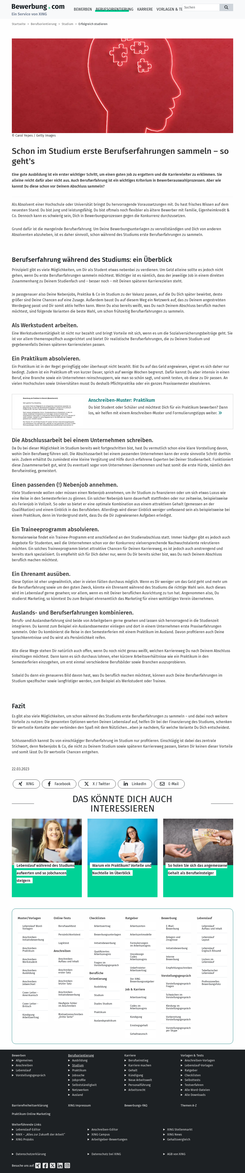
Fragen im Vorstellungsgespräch (106, 964)
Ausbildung (100, 987)
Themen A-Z (189, 1105)
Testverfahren (194, 1085)
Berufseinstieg (138, 1060)
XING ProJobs (25, 1139)
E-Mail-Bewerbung (172, 927)
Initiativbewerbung (105, 943)
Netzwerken (80, 1090)
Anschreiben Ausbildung (29, 971)
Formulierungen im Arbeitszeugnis (140, 944)
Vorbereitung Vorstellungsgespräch (178, 1018)
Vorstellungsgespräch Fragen (178, 985)
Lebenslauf (23, 1070)
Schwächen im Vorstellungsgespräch (178, 996)
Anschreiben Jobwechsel (29, 983)
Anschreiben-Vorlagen (200, 1060)
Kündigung (136, 1017)
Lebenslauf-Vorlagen (199, 1065)
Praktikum (100, 1012)
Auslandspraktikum (105, 1020)
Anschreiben (24, 1065)
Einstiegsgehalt (139, 1025)
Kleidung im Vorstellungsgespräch (178, 1007)
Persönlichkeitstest (69, 934)
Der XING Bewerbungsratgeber (142, 980)
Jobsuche (78, 1075)
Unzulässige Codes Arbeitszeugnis (138, 956)
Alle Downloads (195, 1095)
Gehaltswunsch (138, 1034)
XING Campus (101, 1134)
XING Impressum (79, 1105)
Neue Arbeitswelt (140, 1080)
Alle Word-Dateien (197, 1090)
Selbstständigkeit (84, 1085)
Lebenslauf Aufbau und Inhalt (212, 927)
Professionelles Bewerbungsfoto (211, 983)
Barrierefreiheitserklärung (30, 1105)
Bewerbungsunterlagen (107, 934)
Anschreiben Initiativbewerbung (33, 938)
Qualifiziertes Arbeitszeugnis (102, 953)
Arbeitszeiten (137, 926)
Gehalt (132, 1070)
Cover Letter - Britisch (30, 1005)
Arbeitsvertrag (102, 926)
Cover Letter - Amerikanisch (30, 994)
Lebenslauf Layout (208, 938)
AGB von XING (176, 1154)
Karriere (145, 9)
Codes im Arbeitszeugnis (138, 1007)
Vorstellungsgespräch (30, 1075)
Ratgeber (191, 1070)
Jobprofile (79, 1080)
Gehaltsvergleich (178, 1139)
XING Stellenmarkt (179, 1129)
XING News (174, 1134)
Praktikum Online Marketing (31, 1114)
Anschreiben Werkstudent (29, 960)
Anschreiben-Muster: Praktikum (121, 399)
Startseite (19, 24)
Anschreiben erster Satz (65, 971)
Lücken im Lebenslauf (208, 960)
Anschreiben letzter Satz (65, 982)
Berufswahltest (67, 926)
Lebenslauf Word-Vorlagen (32, 927)
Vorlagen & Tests (173, 9)
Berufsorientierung (114, 9)
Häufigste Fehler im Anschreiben (67, 1004)
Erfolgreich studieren (93, 24)
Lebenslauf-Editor (28, 1129)
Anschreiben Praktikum (29, 949)
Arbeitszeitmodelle (141, 934)
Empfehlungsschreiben (179, 968)
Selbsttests (192, 1080)
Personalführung (139, 1085)
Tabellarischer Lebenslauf (210, 971)
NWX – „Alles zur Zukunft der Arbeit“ (40, 1134)
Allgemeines (24, 1060)
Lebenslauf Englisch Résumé (211, 949)
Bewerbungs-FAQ (135, 1105)
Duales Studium (103, 1003)
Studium (67, 24)
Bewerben (83, 9)
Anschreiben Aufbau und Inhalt (68, 960)
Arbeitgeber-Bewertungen (109, 1139)
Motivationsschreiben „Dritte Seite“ (70, 1015)
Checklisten (193, 1075)
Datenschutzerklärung (31, 1154)
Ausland (77, 1095)
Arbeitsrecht (136, 1090)
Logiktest (63, 943)
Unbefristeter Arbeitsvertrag (138, 969)
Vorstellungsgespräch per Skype (178, 1029)
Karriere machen (139, 1065)
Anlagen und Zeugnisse (173, 938)
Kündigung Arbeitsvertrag (30, 1016)
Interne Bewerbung (172, 958)
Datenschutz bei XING (106, 1154)
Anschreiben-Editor (105, 1129)
